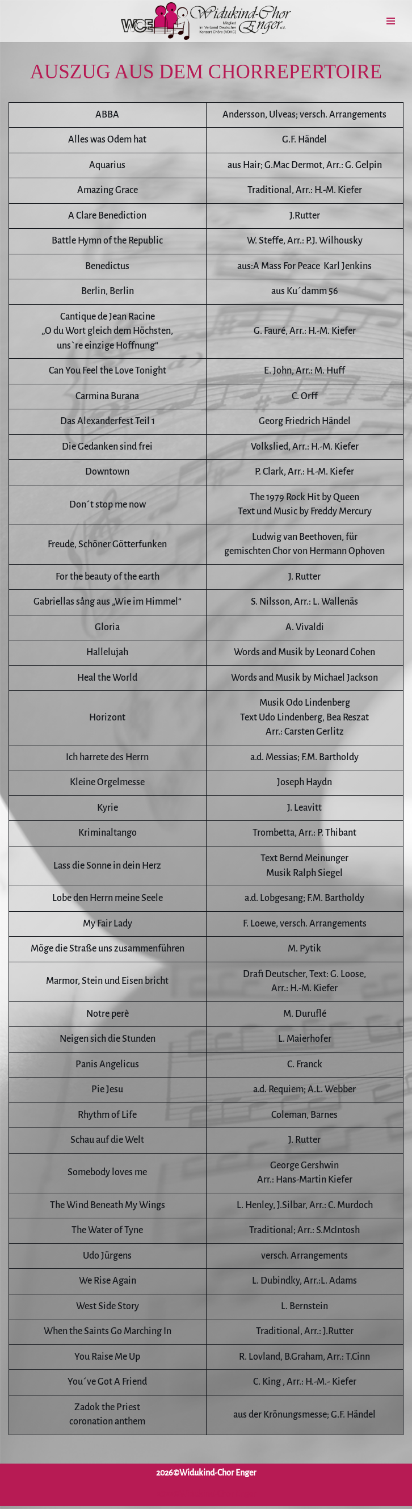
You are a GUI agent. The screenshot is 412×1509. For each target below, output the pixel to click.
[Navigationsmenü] (390, 21)
